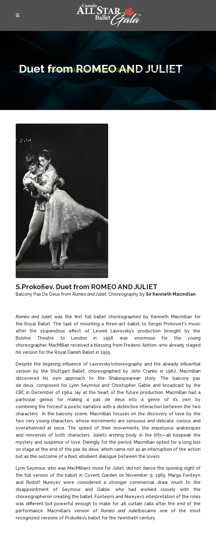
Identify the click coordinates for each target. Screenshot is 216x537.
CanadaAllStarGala (33, 70)
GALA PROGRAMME (78, 70)
